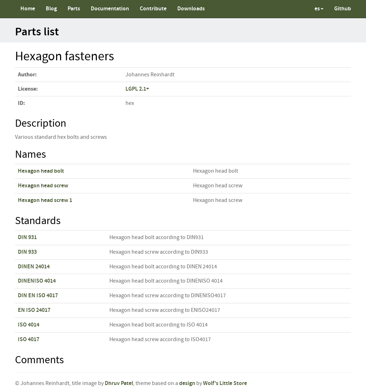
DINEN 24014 (34, 266)
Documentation (110, 8)
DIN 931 (27, 237)
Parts (74, 8)
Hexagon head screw (43, 185)
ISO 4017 (28, 339)
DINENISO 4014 (37, 281)
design (187, 383)
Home (27, 8)
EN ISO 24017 (34, 310)
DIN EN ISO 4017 (38, 295)
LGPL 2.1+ (137, 89)
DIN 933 (27, 252)
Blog (51, 8)
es (319, 8)
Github (342, 8)
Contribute (153, 8)
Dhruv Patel (119, 383)
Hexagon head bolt (41, 171)
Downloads (191, 8)
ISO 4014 (28, 325)
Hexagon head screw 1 (45, 200)
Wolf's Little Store (225, 383)
